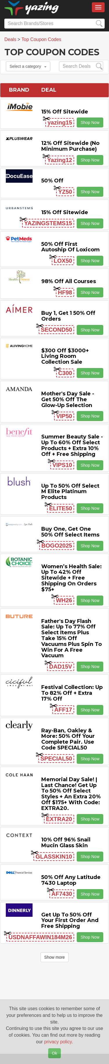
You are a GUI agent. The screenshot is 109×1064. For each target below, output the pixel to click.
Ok (54, 1053)
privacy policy (58, 1041)
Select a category (28, 66)
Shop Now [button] (90, 122)
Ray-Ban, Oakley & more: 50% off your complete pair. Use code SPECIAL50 (68, 739)
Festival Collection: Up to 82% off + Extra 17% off (72, 693)
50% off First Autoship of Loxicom (70, 247)
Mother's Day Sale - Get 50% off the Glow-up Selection (67, 399)
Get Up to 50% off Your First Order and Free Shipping (70, 921)
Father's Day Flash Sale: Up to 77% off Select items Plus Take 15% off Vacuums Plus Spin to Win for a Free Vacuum (71, 638)
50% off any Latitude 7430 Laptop (71, 880)
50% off (52, 180)
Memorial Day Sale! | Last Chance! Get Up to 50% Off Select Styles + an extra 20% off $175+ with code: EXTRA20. (71, 793)
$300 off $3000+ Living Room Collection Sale (65, 356)
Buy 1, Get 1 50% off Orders (68, 316)
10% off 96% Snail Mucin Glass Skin (65, 842)
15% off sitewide (64, 112)
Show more (54, 957)
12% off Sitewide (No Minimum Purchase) (70, 146)
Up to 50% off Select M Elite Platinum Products (70, 492)
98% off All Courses (68, 281)
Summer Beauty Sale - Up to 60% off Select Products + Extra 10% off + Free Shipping (72, 445)
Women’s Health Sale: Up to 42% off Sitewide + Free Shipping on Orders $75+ (71, 578)
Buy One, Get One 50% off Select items (70, 532)
